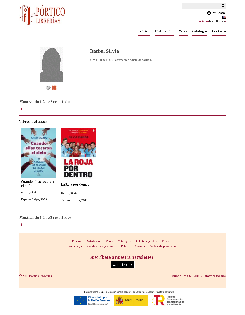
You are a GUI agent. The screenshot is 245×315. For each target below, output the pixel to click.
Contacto (219, 31)
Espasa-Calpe (30, 199)
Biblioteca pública (146, 241)
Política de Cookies (133, 246)
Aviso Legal (75, 246)
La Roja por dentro (75, 184)
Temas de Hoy (70, 200)
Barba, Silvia (29, 192)
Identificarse (217, 21)
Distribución (164, 31)
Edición (144, 31)
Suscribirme (122, 265)
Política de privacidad (163, 246)
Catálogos (199, 31)
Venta (183, 31)
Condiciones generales (101, 246)
